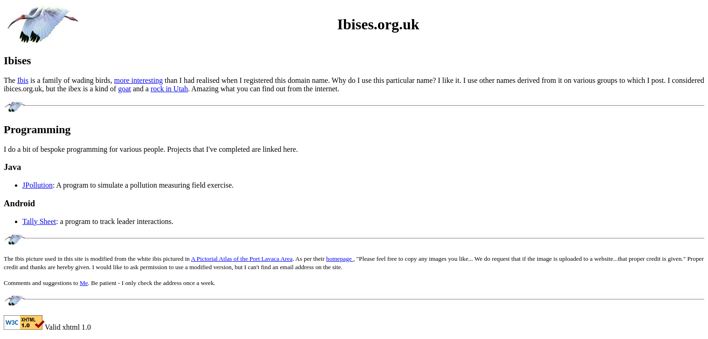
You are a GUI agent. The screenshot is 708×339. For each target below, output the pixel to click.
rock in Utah (169, 89)
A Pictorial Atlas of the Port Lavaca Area (242, 258)
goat (124, 89)
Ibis (22, 80)
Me (84, 282)
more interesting (138, 80)
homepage (339, 258)
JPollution (37, 185)
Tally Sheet (39, 221)
